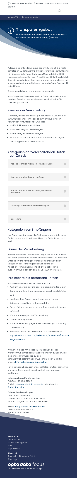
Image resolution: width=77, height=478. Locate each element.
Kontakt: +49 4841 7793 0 (21, 456)
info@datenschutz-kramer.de (30, 406)
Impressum (14, 448)
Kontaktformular (16, 387)
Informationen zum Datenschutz (31, 361)
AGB (10, 445)
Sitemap (12, 459)
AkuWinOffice (14, 17)
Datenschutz (15, 439)
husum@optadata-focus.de (29, 384)
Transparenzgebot (18, 442)
